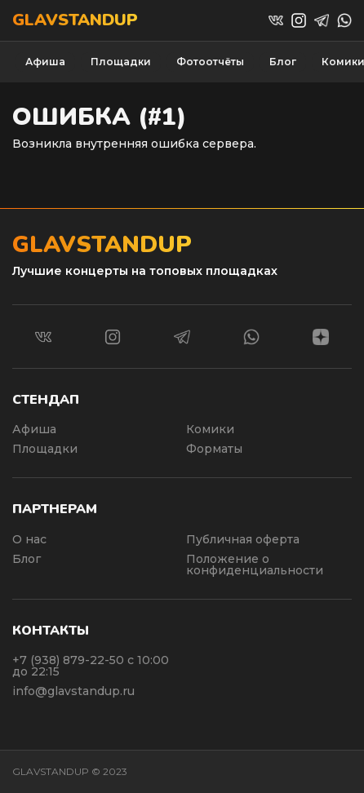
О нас (29, 539)
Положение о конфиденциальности (254, 565)
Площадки (121, 61)
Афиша (45, 61)
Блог (282, 61)
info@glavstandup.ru (73, 691)
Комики (210, 429)
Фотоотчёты (210, 61)
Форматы (214, 448)
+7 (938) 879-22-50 (69, 660)
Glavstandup (75, 20)
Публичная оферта (243, 539)
